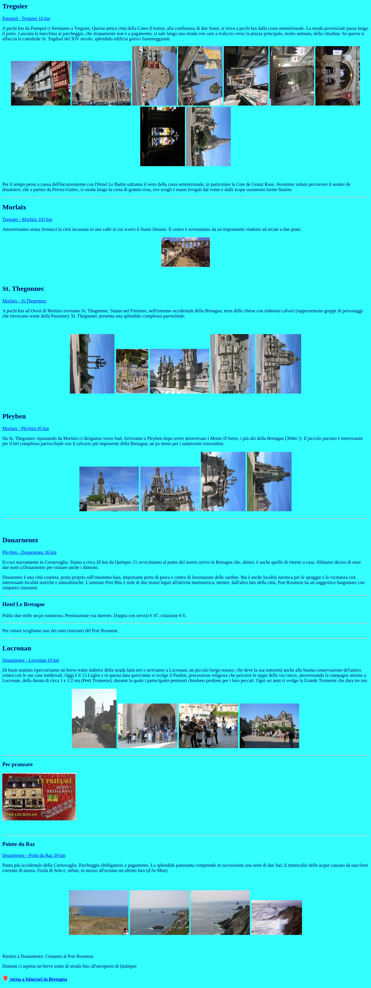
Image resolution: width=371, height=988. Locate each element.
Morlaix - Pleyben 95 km (25, 428)
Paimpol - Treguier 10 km (26, 18)
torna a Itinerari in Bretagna (34, 979)
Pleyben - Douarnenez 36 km (29, 552)
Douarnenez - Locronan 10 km (30, 660)
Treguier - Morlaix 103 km (27, 219)
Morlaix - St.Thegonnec (24, 300)
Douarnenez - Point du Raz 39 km (34, 855)
